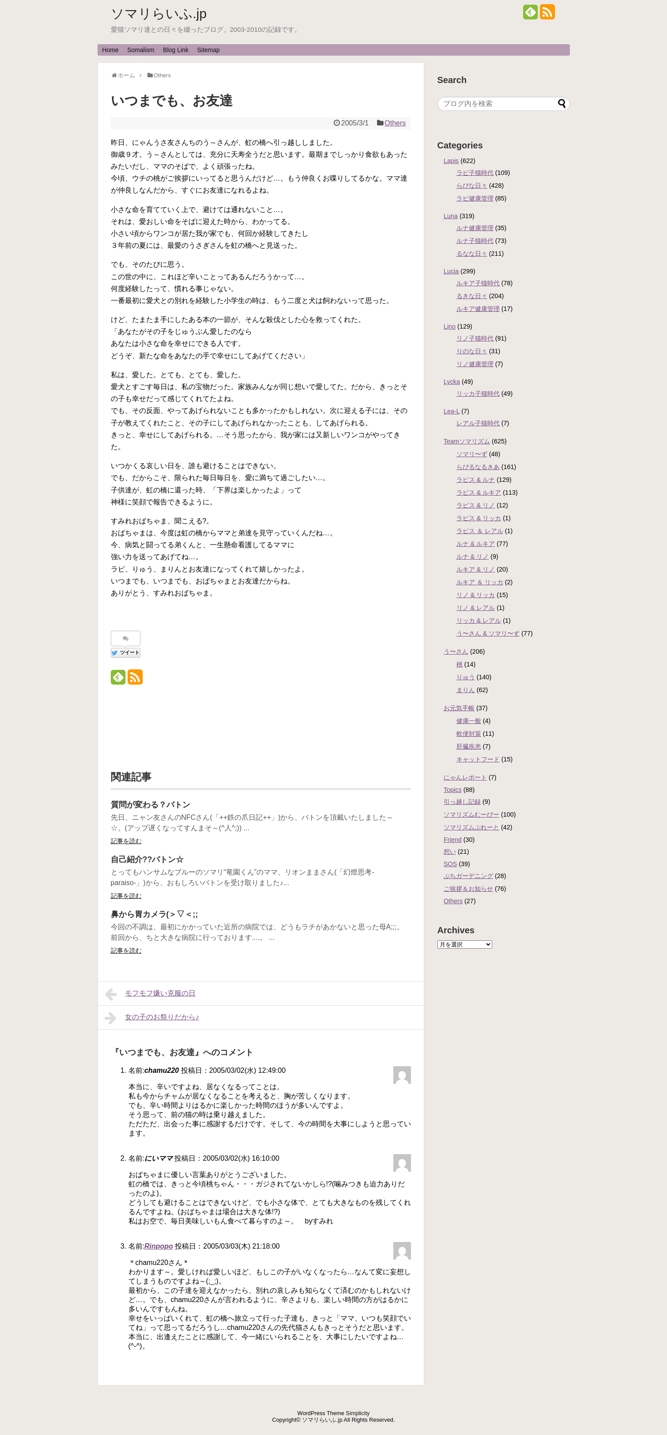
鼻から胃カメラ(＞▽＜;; (154, 914)
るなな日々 (471, 253)
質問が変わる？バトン (150, 804)
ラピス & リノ (475, 505)
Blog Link (175, 49)
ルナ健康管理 (475, 227)
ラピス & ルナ (475, 479)
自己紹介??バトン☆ (147, 859)
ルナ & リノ (472, 556)
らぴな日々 (471, 185)
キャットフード (478, 759)
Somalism (140, 49)
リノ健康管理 (475, 363)
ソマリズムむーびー (471, 814)
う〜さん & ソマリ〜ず (488, 633)
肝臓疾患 (468, 746)
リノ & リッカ (475, 594)
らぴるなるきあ (478, 466)
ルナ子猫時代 (475, 240)
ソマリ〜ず (471, 454)
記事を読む (126, 840)
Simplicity (357, 1413)
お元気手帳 (459, 708)
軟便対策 (468, 733)
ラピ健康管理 (475, 198)
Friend (453, 839)
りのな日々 (471, 351)
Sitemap (208, 49)
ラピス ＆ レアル (479, 530)
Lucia (451, 271)
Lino (450, 326)
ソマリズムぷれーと (471, 827)
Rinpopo (158, 1246)
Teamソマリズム (467, 441)
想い (450, 851)
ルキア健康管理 (478, 308)
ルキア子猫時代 (478, 283)
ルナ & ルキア (475, 543)
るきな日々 (471, 295)
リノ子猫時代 (475, 338)
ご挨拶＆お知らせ (468, 888)
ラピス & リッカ (478, 518)
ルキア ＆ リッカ (479, 582)
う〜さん (456, 651)
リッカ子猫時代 (478, 393)
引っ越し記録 (462, 801)
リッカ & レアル (478, 620)
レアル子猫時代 (478, 423)
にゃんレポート (465, 777)
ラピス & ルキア (478, 492)
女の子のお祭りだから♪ (152, 1018)
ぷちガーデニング (468, 875)
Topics (453, 789)
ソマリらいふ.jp (159, 13)
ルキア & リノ (475, 569)
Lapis (451, 160)
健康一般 (468, 720)
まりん (465, 689)
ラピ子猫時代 (475, 172)
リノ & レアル (475, 607)
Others (395, 123)
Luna (451, 216)
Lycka (452, 381)
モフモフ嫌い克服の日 (150, 994)
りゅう (465, 677)
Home (110, 49)
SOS (450, 863)
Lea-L (452, 411)
